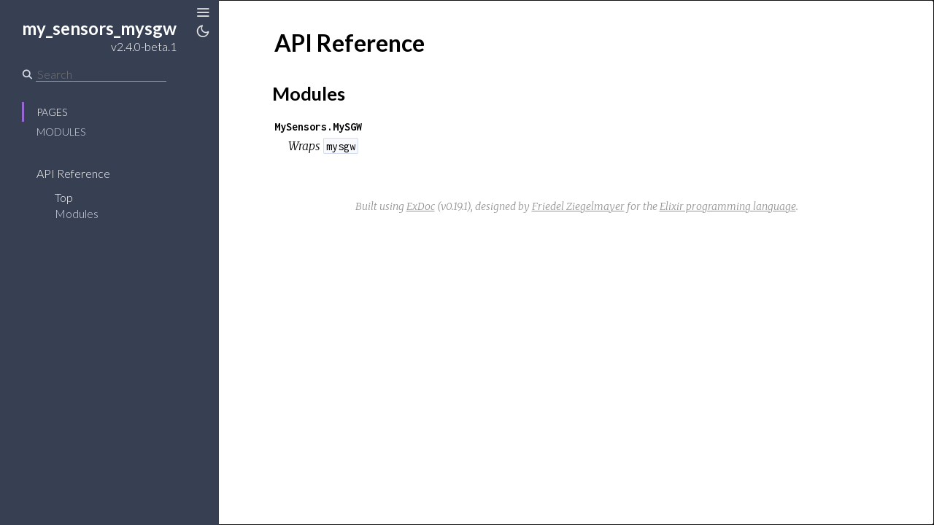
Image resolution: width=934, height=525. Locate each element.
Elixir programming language (728, 206)
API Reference (73, 173)
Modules (60, 131)
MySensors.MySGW (318, 126)
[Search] (101, 74)
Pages (51, 112)
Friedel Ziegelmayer (578, 206)
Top (64, 197)
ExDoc (420, 206)
